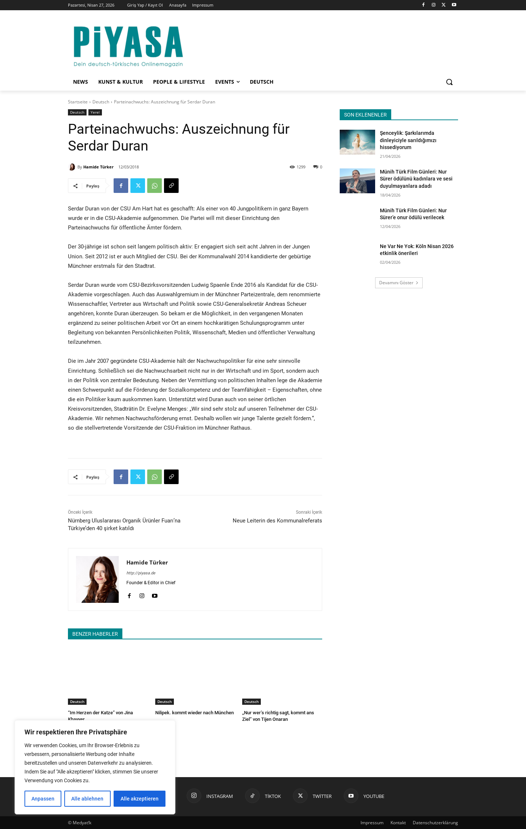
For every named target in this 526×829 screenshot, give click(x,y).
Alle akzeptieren (140, 799)
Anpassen (42, 799)
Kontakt (398, 822)
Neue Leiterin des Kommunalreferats (277, 520)
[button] (449, 82)
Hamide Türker (98, 167)
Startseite (78, 102)
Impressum (372, 822)
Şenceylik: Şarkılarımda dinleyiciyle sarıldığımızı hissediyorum (408, 140)
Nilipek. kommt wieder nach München (194, 712)
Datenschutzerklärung (435, 822)
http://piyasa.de (140, 573)
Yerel (95, 112)
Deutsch (100, 102)
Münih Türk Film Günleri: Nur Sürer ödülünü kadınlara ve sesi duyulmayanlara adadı (416, 179)
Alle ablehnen (87, 799)
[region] (95, 767)
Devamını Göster (399, 282)
